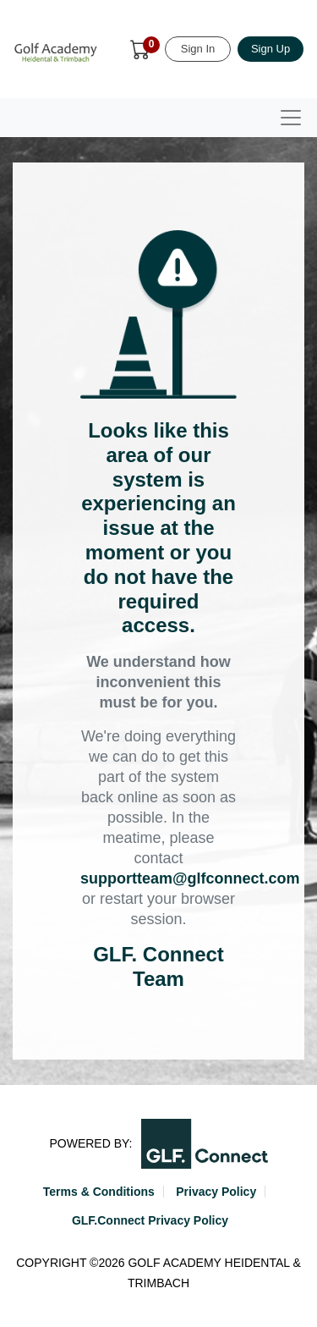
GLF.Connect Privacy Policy (150, 1220)
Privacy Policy (216, 1191)
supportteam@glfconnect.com (190, 878)
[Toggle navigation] (290, 117)
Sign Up (270, 48)
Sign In (198, 48)
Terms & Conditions (99, 1191)
